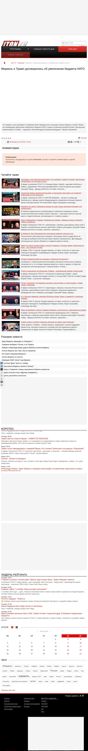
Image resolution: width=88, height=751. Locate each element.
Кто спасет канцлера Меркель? (14, 354)
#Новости (18, 666)
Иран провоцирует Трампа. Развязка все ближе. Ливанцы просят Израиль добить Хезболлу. (52, 221)
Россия (53, 671)
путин (33, 681)
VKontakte (44, 706)
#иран (56, 666)
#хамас (28, 671)
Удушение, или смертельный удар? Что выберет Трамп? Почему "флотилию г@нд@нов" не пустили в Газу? (53, 180)
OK (42, 709)
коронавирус (68, 676)
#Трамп (26, 666)
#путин (64, 666)
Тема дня (72, 49)
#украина (20, 671)
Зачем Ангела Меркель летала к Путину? (18, 366)
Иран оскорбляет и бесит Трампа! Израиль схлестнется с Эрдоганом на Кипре (53, 310)
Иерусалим (44, 671)
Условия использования (32, 704)
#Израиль (7, 666)
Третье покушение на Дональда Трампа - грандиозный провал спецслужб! (52, 271)
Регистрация (8, 709)
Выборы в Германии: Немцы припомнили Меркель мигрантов (26, 369)
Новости (7, 701)
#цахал (35, 671)
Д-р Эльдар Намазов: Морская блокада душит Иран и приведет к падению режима (52, 298)
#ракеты (71, 666)
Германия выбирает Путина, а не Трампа (18, 344)
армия (62, 671)
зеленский (12, 676)
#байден (34, 666)
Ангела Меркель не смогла (12, 357)
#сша (12, 671)
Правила (27, 701)
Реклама (27, 706)
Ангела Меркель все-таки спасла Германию (19, 351)
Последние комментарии (12, 706)
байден (69, 671)
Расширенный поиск (11, 704)
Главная (7, 698)
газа (82, 671)
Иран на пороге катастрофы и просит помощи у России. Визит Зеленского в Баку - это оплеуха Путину (52, 247)
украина (60, 681)
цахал (75, 681)
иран (45, 676)
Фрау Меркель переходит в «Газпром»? (17, 341)
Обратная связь (29, 698)
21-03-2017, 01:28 (24, 142)
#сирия (5, 671)
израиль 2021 (36, 676)
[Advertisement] (44, 17)
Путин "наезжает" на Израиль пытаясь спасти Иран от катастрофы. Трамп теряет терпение (52, 284)
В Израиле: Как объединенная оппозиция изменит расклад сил (47, 234)
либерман (78, 676)
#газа (49, 666)
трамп (53, 681)
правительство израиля (19, 681)
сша (46, 681)
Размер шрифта (71, 696)
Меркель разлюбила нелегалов (14, 376)
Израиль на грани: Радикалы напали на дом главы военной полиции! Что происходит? (51, 208)
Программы (15, 49)
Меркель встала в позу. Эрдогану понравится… (20, 372)
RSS (42, 711)
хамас (69, 681)
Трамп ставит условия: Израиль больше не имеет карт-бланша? (47, 322)
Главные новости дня (44, 49)
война (76, 671)
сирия (40, 681)
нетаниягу (6, 681)
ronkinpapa (13, 142)
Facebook (44, 704)
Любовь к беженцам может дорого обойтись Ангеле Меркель (25, 348)
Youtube (43, 701)
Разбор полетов (15, 55)
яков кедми (6, 685)
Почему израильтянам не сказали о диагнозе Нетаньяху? (45, 259)
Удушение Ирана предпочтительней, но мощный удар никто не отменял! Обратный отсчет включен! (51, 194)
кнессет (58, 676)
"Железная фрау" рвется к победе (15, 363)
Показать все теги (8, 690)
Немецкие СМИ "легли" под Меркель (16, 360)
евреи (4, 676)
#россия (79, 666)
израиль (24, 676)
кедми (51, 676)
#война (42, 666)
